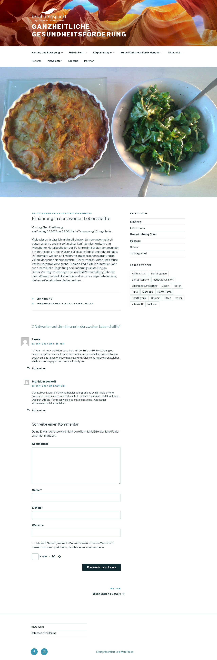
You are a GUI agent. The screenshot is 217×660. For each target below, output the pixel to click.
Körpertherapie (104, 52)
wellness (152, 304)
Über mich (176, 52)
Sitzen (167, 297)
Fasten (177, 285)
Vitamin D (137, 304)
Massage (135, 240)
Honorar (36, 60)
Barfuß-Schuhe (140, 279)
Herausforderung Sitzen (143, 234)
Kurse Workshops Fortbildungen (142, 52)
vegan (89, 303)
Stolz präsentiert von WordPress (114, 651)
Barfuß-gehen (159, 273)
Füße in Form (78, 52)
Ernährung (45, 299)
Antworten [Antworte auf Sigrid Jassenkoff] (39, 410)
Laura (36, 339)
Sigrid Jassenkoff (78, 213)
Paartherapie (139, 297)
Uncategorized (138, 253)
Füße (135, 291)
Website (38, 525)
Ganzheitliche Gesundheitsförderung (79, 30)
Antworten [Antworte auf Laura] (39, 368)
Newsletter (55, 60)
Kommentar (40, 443)
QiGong (134, 247)
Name (37, 490)
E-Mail (37, 507)
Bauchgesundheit (163, 279)
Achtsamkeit (139, 273)
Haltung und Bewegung (47, 52)
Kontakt (73, 60)
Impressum (37, 626)
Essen (78, 303)
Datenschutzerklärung (43, 633)
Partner (89, 60)
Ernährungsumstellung (55, 303)
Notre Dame (164, 291)
